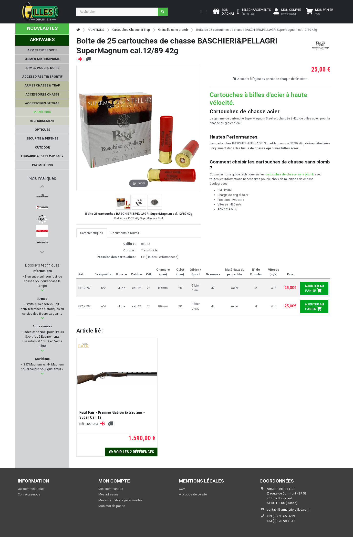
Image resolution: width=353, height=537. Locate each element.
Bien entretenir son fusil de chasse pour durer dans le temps (43, 281)
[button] (42, 290)
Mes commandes (110, 489)
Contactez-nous (29, 494)
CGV (182, 489)
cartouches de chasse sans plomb (289, 174)
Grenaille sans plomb (173, 30)
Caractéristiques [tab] (91, 233)
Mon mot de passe (111, 506)
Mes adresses (108, 494)
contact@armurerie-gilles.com (288, 509)
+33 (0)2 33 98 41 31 (281, 521)
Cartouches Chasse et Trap (131, 30)
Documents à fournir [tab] (125, 233)
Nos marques (42, 178)
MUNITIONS (96, 30)
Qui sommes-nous (31, 489)
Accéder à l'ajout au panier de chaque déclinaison (270, 79)
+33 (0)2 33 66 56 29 (281, 516)
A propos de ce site (193, 494)
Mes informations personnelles (120, 500)
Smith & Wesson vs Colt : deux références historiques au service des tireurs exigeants (42, 308)
